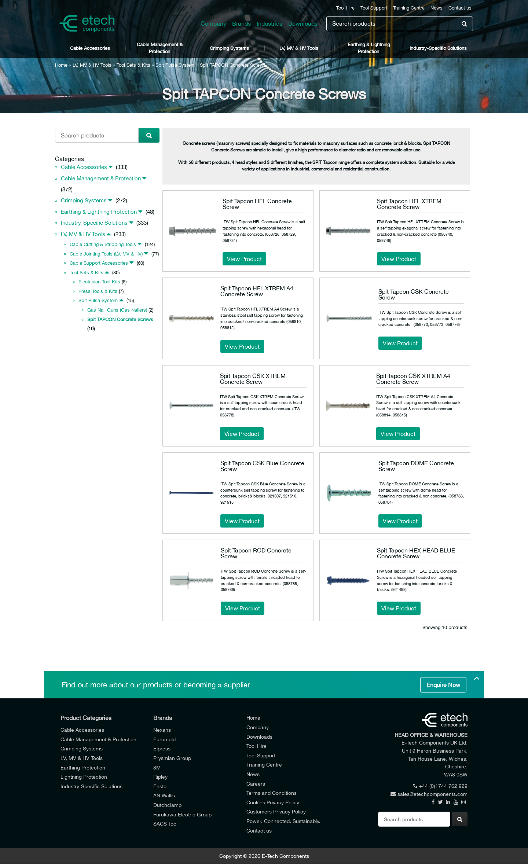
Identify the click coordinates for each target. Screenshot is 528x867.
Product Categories (85, 717)
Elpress (161, 748)
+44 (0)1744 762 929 (440, 786)
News (436, 8)
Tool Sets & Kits (133, 65)
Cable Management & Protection (160, 48)
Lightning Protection (83, 777)
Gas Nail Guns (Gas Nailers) (117, 310)
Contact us (460, 8)
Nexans (162, 730)
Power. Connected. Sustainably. (283, 821)
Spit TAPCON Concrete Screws (120, 319)
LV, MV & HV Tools (298, 48)
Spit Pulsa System (175, 65)
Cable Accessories (90, 48)
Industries (269, 23)
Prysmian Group (172, 758)
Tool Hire (345, 8)
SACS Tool (165, 823)
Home (61, 65)
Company (213, 23)
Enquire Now (443, 685)
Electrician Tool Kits (99, 281)
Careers (255, 783)
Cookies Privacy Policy (272, 802)
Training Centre (409, 8)
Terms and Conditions (271, 793)
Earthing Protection (82, 767)
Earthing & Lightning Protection (369, 48)
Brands (241, 23)
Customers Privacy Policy (276, 811)
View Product (244, 259)
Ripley (160, 777)
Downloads (303, 23)
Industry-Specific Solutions (438, 48)
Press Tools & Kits (97, 291)
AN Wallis (164, 795)
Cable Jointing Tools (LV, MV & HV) (106, 254)
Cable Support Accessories (99, 263)
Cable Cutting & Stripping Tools (103, 244)
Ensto (159, 786)
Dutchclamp (167, 805)
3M (157, 767)
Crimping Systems (229, 48)
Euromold (164, 739)
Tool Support (373, 8)
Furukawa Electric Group (182, 814)
